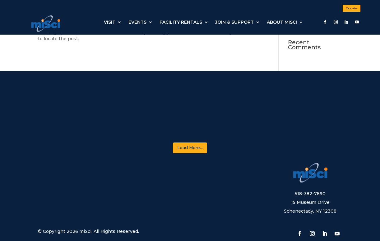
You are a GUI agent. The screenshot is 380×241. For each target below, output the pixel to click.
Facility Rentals (181, 22)
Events (137, 22)
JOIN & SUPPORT (234, 22)
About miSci (282, 22)
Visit (109, 22)
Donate (351, 8)
